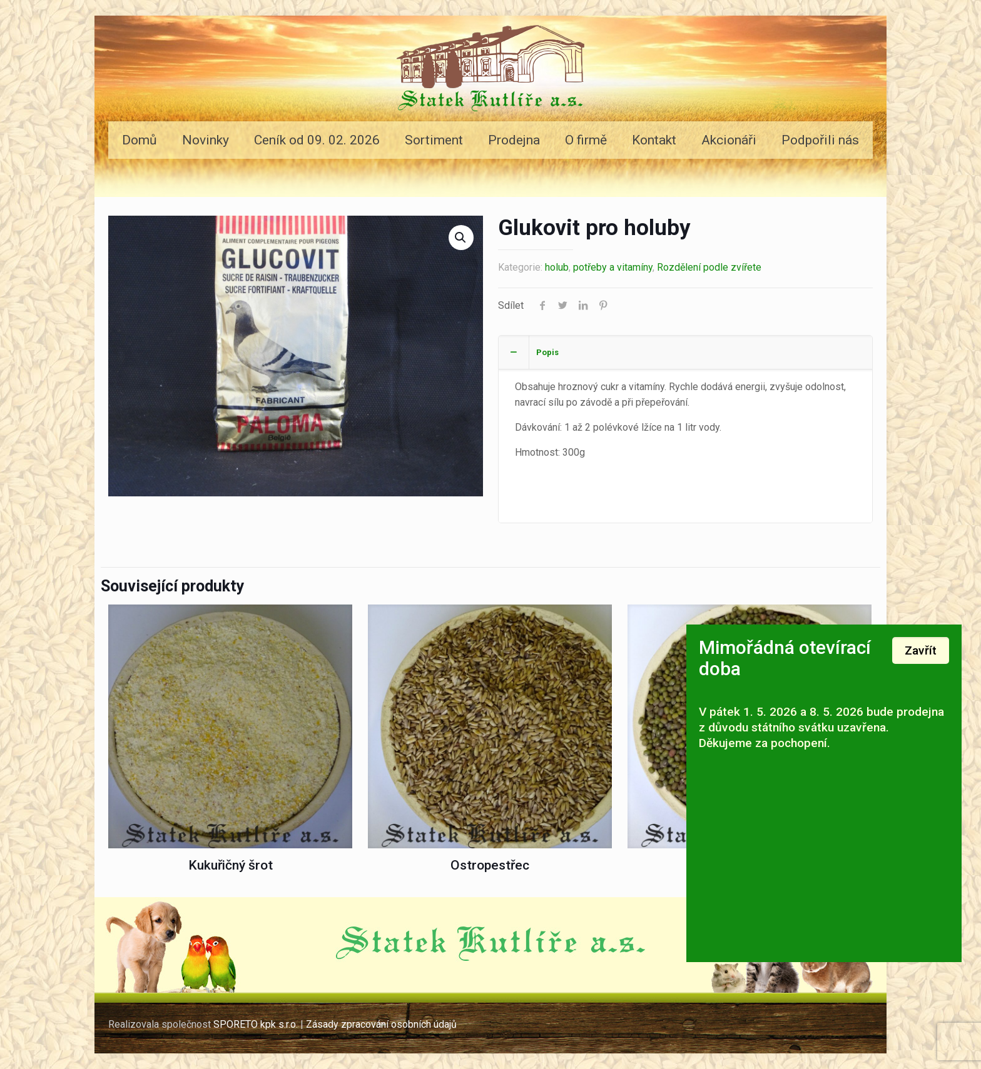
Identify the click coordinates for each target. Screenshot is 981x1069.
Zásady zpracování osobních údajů (382, 1024)
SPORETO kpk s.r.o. (255, 1024)
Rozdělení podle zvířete (709, 267)
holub (557, 267)
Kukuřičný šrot (230, 865)
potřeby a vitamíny (613, 267)
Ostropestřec (489, 865)
